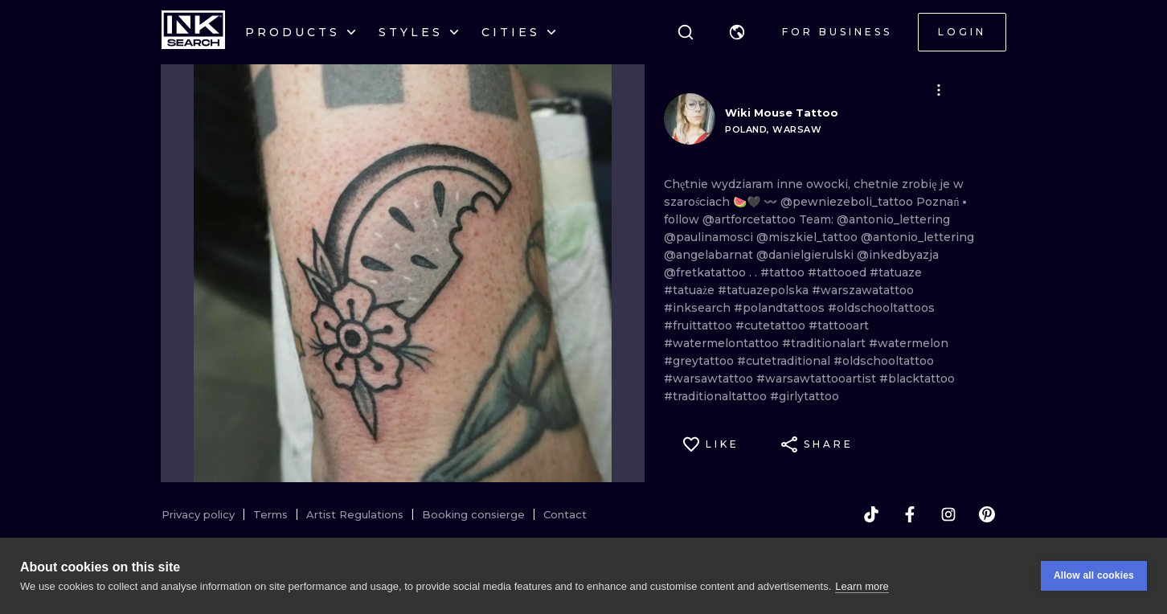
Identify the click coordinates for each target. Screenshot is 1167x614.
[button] (737, 32)
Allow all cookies (1094, 575)
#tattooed (839, 272)
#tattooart (839, 325)
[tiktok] (871, 514)
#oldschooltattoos (881, 308)
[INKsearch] (193, 32)
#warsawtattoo (710, 378)
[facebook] (910, 514)
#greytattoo (700, 361)
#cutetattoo (772, 325)
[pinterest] (987, 514)
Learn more (861, 586)
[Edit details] (938, 90)
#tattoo (784, 272)
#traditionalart (825, 343)
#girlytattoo (804, 396)
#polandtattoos (781, 308)
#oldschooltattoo (883, 361)
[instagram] (948, 514)
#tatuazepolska (765, 290)
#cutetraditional (785, 361)
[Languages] (737, 32)
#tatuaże (691, 290)
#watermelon (908, 343)
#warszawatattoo (863, 290)
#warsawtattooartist (817, 378)
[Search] (685, 32)
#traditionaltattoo (717, 396)
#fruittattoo (699, 325)
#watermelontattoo (723, 343)
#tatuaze (896, 272)
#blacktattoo (917, 378)
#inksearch (699, 308)
